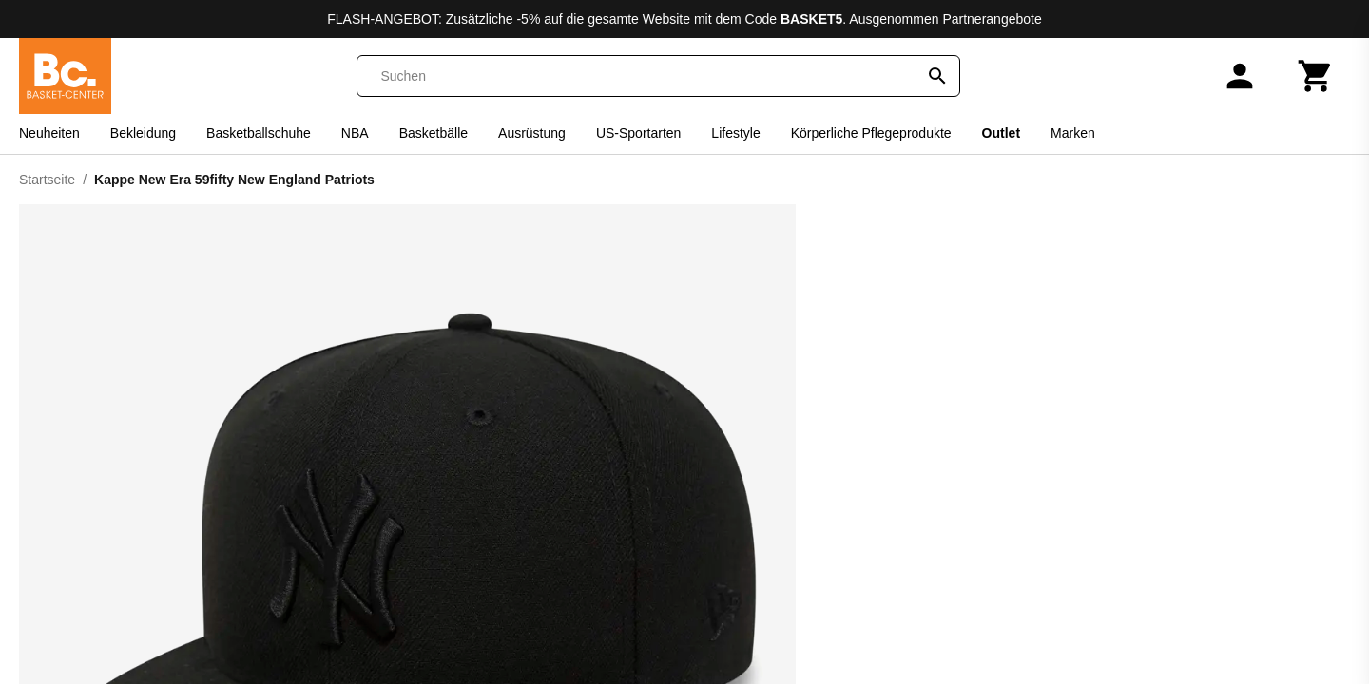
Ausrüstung (532, 133)
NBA (355, 133)
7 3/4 (880, 506)
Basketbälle (433, 133)
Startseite (47, 179)
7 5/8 (1098, 506)
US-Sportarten (638, 133)
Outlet (1001, 133)
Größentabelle (1307, 422)
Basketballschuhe (258, 133)
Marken (1073, 133)
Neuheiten (49, 133)
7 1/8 (1317, 454)
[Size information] (863, 422)
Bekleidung (143, 133)
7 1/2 (1098, 454)
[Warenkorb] (1316, 76)
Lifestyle (735, 133)
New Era (1080, 219)
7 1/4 (1208, 454)
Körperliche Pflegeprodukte (871, 133)
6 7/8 (862, 461)
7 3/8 (989, 506)
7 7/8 (1190, 513)
